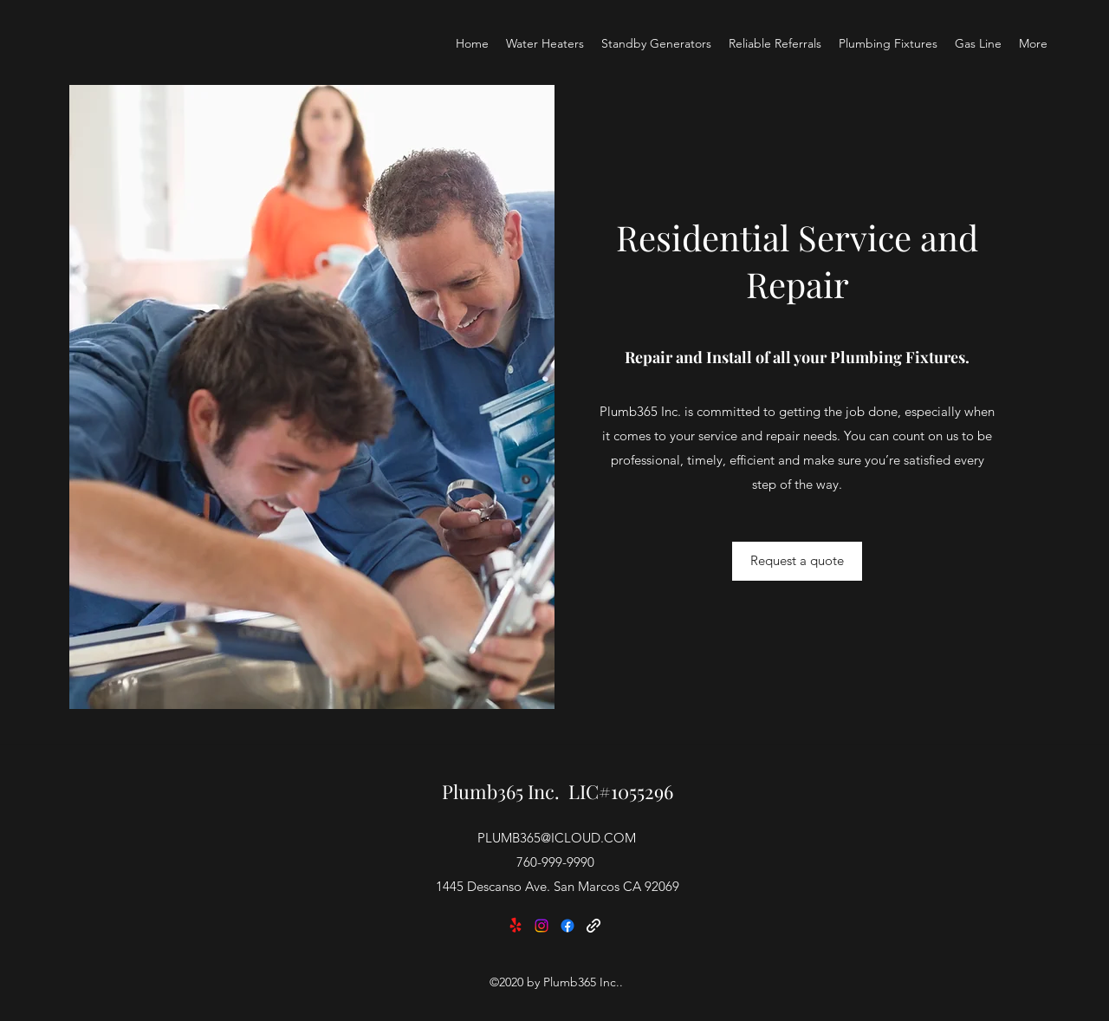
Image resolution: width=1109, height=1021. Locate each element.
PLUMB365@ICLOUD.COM (556, 837)
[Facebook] (567, 925)
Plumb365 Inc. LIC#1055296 (557, 791)
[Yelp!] (515, 925)
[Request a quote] (797, 561)
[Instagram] (541, 925)
